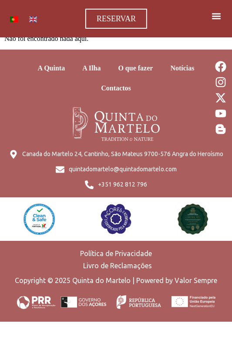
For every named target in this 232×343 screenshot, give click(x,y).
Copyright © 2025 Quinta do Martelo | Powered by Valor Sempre (116, 280)
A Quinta (51, 68)
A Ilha (91, 68)
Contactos (116, 88)
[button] (216, 16)
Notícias (182, 68)
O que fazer (135, 68)
